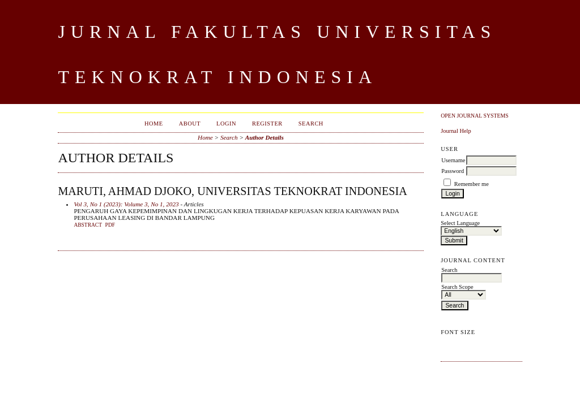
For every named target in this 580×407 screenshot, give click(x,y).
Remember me (471, 184)
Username (453, 160)
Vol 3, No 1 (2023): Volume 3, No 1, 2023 (126, 204)
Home (153, 123)
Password (452, 171)
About (190, 123)
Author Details (264, 137)
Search (310, 123)
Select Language (460, 223)
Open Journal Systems (475, 115)
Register (267, 123)
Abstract (88, 225)
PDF (110, 225)
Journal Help (456, 131)
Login (226, 123)
